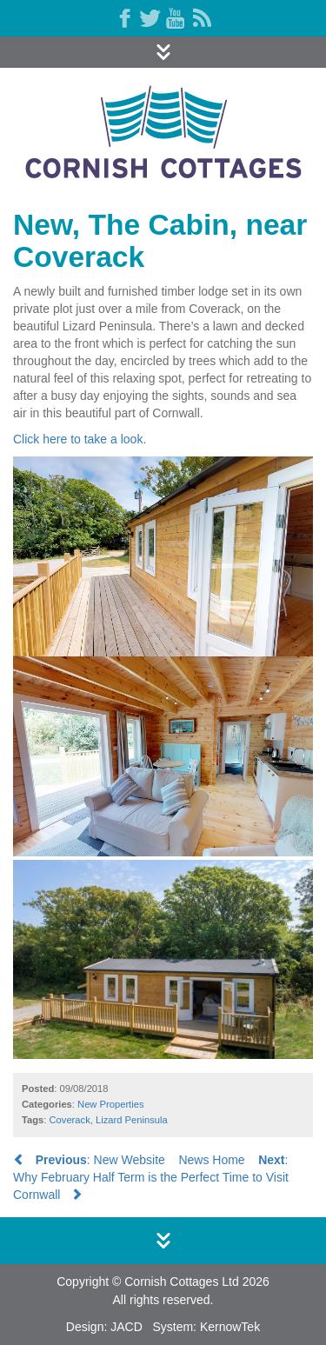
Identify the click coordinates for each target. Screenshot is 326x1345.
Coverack (70, 1120)
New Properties (110, 1104)
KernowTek (230, 1327)
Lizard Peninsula (132, 1120)
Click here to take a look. (79, 439)
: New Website (89, 1160)
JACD (126, 1327)
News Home (211, 1160)
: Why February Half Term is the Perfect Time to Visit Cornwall (151, 1177)
